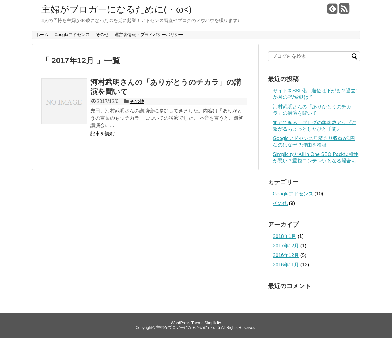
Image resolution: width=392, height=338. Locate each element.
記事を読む (102, 133)
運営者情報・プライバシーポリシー (149, 34)
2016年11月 (286, 264)
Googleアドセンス (71, 34)
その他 (102, 34)
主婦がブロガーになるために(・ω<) (116, 9)
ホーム (42, 34)
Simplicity (213, 323)
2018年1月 (284, 236)
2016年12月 (286, 255)
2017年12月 (286, 245)
